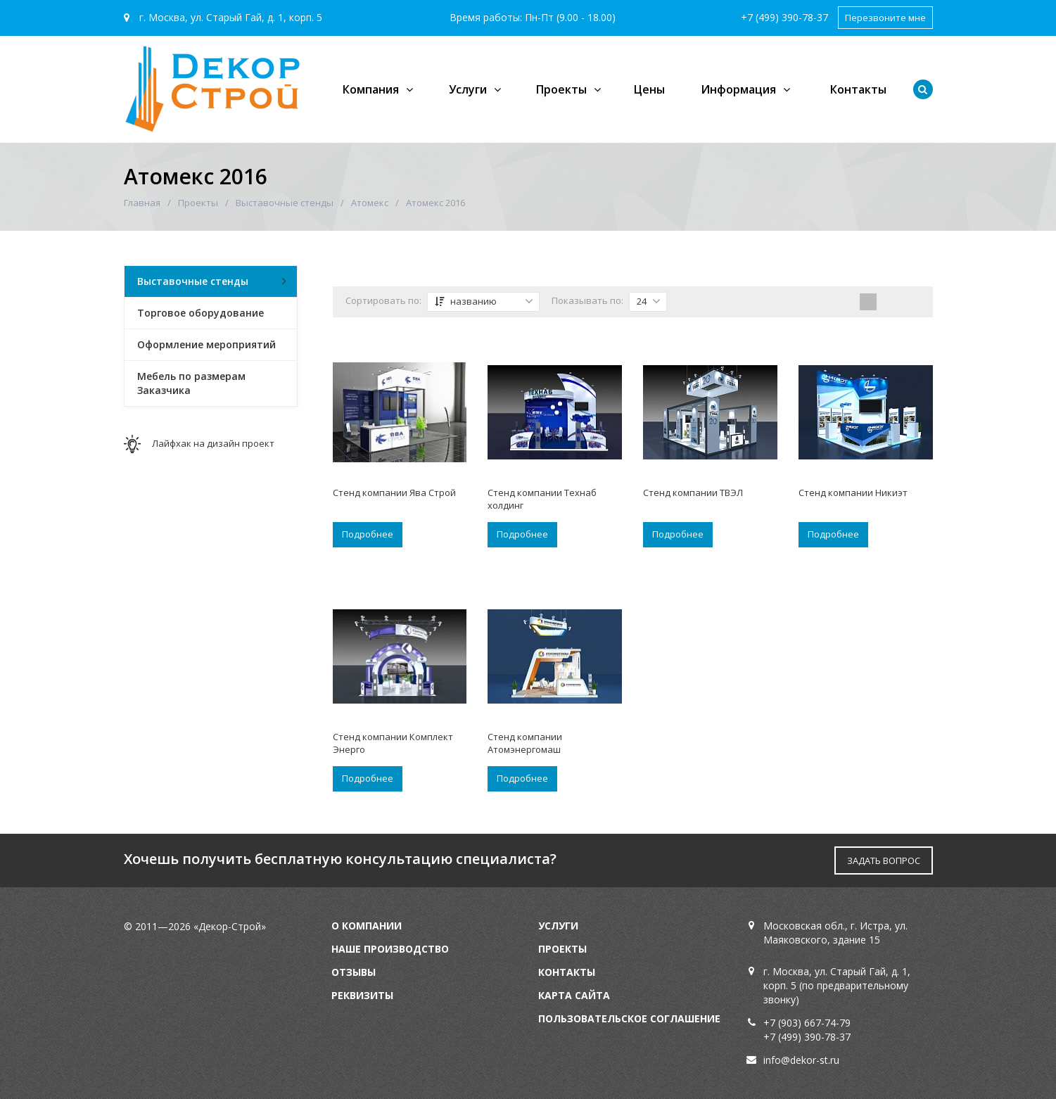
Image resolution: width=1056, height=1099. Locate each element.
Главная (142, 202)
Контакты (858, 89)
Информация (738, 89)
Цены (649, 89)
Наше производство (390, 948)
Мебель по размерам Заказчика (191, 383)
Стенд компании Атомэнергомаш (525, 743)
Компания (371, 89)
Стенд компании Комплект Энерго (393, 743)
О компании (366, 925)
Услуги (468, 89)
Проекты (561, 89)
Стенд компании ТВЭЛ (693, 492)
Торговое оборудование (200, 312)
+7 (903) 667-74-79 (807, 1022)
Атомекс (369, 202)
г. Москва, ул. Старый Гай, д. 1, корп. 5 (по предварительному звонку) (836, 985)
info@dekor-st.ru (801, 1060)
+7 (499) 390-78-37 (784, 17)
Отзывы (353, 972)
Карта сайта (574, 995)
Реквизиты (362, 995)
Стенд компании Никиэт (853, 492)
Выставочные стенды (284, 202)
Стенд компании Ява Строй (394, 492)
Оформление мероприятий (206, 344)
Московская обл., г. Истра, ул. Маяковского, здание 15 (835, 932)
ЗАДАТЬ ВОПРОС (883, 860)
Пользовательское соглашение (629, 1018)
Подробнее (367, 534)
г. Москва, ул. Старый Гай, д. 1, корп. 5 (223, 17)
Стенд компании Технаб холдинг (542, 499)
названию (484, 301)
